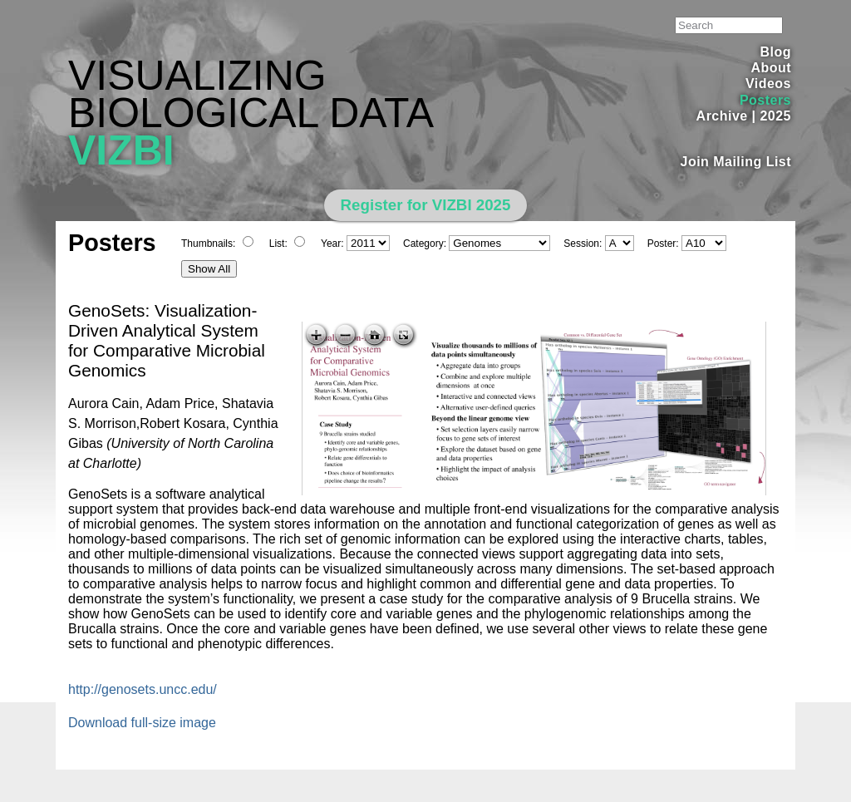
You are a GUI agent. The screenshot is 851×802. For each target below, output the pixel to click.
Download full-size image (142, 723)
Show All (209, 269)
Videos (768, 83)
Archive (722, 116)
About (770, 68)
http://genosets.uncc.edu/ (142, 689)
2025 (775, 116)
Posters (765, 100)
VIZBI (121, 150)
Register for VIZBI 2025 (426, 205)
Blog (775, 52)
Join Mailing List (736, 162)
